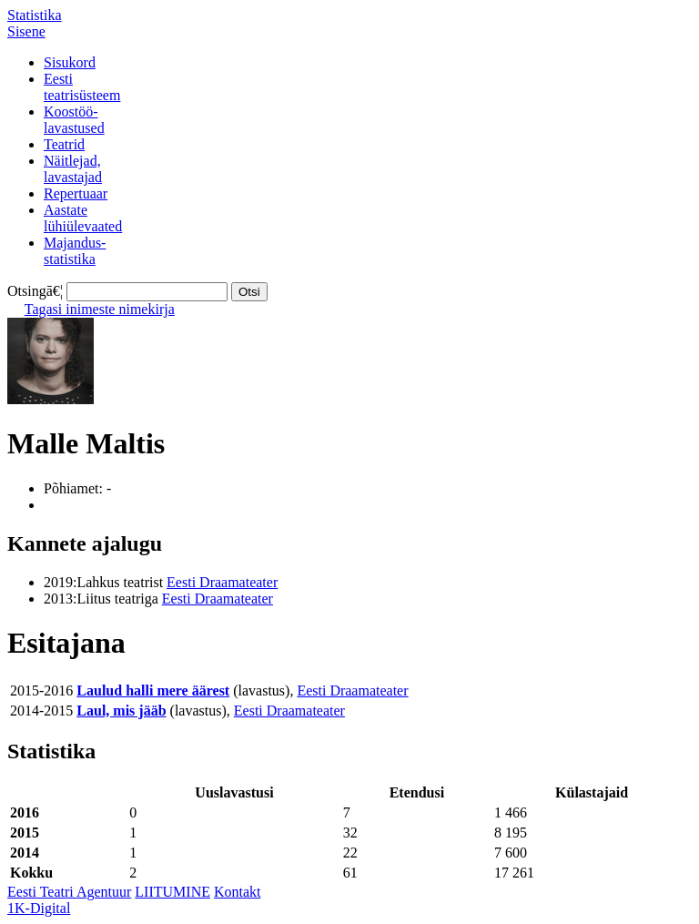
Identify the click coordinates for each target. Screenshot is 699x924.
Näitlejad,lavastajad (73, 169)
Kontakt (237, 891)
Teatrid (64, 144)
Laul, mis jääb (121, 710)
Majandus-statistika (75, 251)
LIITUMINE (172, 891)
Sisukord (70, 62)
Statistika (34, 15)
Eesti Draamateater (222, 582)
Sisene (26, 31)
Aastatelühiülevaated (83, 218)
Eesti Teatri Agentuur (69, 891)
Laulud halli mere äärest (152, 690)
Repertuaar (75, 193)
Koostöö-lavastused (74, 120)
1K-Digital (38, 908)
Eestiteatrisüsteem (82, 87)
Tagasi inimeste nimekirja (100, 309)
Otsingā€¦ (35, 291)
